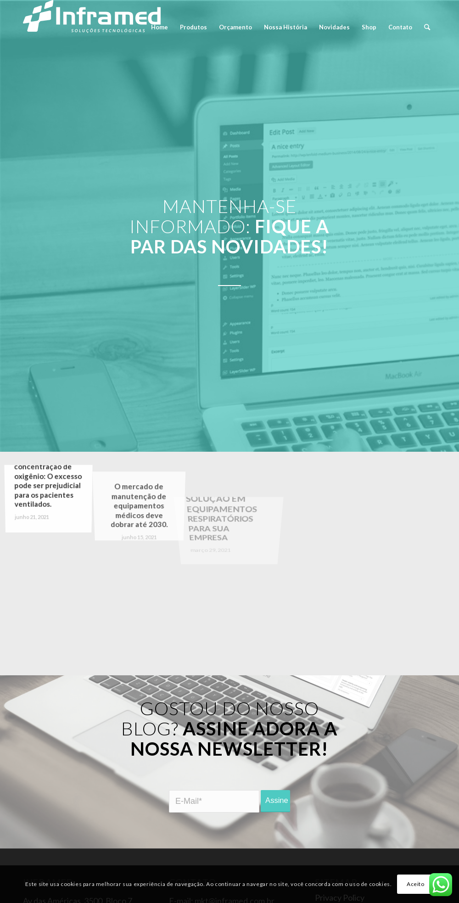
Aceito (416, 884)
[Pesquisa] (427, 27)
